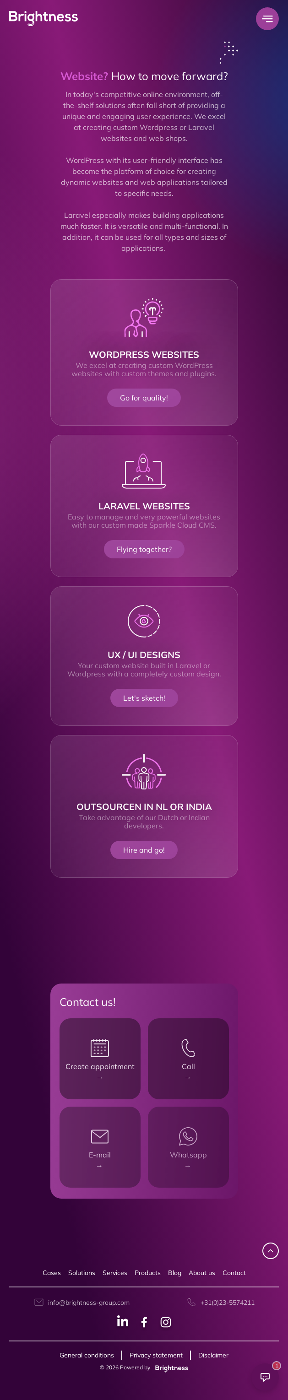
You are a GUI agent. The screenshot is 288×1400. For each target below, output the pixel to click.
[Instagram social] (165, 1323)
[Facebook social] (144, 1323)
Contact (234, 1273)
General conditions (87, 1355)
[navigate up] (270, 1251)
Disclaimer (213, 1355)
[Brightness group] (170, 1367)
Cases (52, 1273)
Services (115, 1273)
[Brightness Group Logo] (43, 19)
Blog (174, 1273)
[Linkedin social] (122, 1323)
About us (202, 1273)
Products (148, 1273)
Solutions (81, 1273)
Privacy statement (156, 1355)
